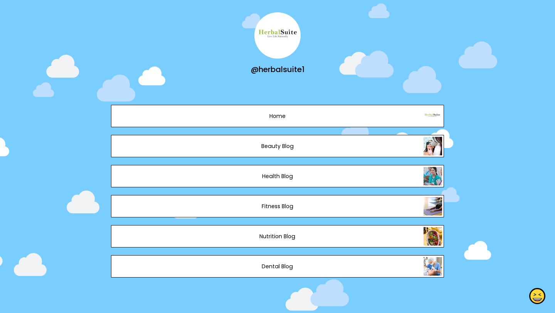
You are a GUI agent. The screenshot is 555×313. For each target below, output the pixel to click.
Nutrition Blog (277, 236)
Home (277, 116)
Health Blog (277, 176)
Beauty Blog (277, 146)
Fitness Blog (277, 206)
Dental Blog (277, 266)
